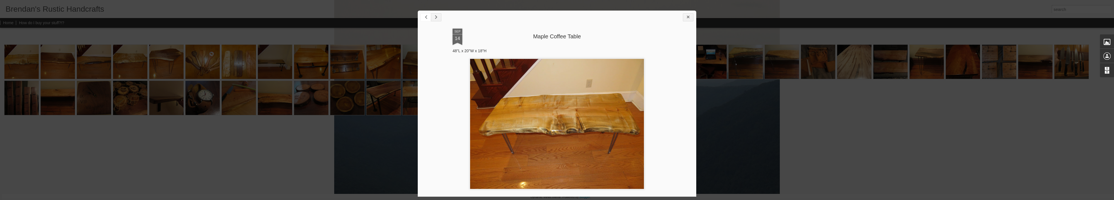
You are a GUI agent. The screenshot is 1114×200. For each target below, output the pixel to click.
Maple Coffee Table (557, 36)
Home (8, 23)
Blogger (585, 197)
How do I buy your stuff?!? (41, 23)
